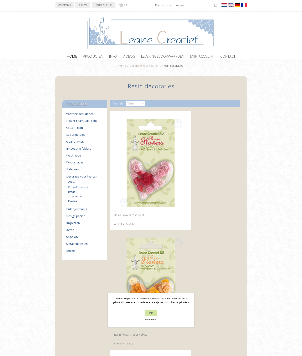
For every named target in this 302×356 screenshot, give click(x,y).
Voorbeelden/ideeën (80, 116)
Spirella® (72, 239)
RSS (74, 297)
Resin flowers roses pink (128, 168)
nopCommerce (134, 335)
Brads (71, 193)
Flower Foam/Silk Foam (81, 123)
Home (122, 67)
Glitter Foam (74, 129)
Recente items (209, 298)
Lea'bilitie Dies (75, 136)
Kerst (70, 232)
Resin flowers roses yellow (172, 168)
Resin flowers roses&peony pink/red (216, 169)
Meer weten (151, 319)
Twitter (66, 297)
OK (151, 313)
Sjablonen (72, 171)
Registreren (64, 5)
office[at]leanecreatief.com (72, 313)
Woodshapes (75, 164)
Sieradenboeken (77, 245)
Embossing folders (78, 150)
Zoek (203, 305)
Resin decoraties (78, 189)
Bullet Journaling (76, 211)
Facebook (59, 297)
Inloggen (82, 5)
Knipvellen (73, 225)
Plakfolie (73, 203)
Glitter (71, 184)
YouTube (82, 297)
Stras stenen (75, 198)
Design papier (75, 218)
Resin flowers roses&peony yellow (130, 239)
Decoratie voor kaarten (144, 67)
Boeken (71, 252)
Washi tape (73, 157)
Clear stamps (75, 143)
